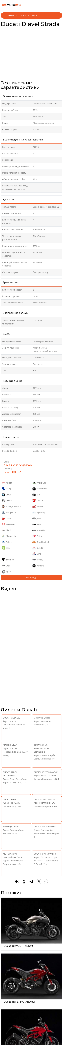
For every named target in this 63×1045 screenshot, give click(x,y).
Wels (6, 565)
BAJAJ (6, 488)
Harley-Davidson (11, 506)
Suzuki (37, 548)
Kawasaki (8, 524)
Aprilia (7, 483)
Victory (37, 559)
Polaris (7, 542)
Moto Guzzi (39, 530)
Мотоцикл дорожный (43, 123)
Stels (6, 548)
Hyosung (38, 512)
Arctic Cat (39, 483)
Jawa (36, 518)
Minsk (6, 530)
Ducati (37, 500)
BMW (6, 494)
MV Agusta (9, 536)
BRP (36, 494)
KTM (36, 524)
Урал (6, 571)
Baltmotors (39, 488)
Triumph (8, 559)
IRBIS (6, 518)
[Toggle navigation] (57, 5)
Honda (37, 506)
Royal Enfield (40, 542)
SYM (36, 554)
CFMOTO (8, 500)
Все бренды (31, 577)
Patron (37, 536)
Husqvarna (9, 512)
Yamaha (38, 565)
